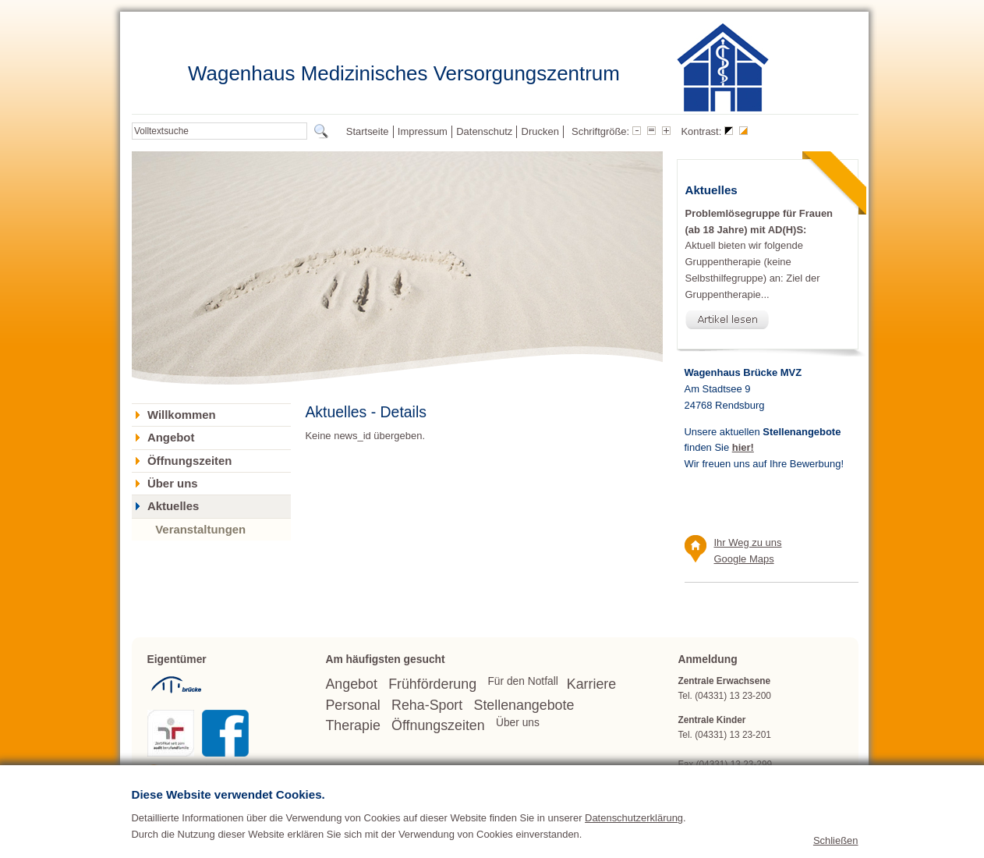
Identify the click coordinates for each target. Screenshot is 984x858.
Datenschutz (484, 131)
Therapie (352, 725)
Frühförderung (432, 684)
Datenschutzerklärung (634, 846)
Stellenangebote (524, 705)
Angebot (170, 437)
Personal (352, 705)
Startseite (367, 131)
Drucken (540, 131)
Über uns (172, 483)
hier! (743, 447)
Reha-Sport (426, 705)
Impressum (423, 131)
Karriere (591, 684)
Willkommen (181, 415)
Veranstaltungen (200, 529)
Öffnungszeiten (189, 461)
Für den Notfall (522, 681)
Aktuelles (173, 506)
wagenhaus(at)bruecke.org (764, 779)
